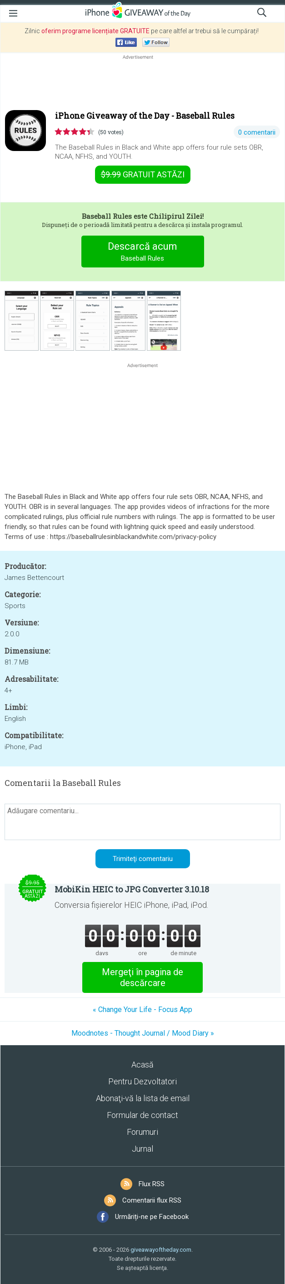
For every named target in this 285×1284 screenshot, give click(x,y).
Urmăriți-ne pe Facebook (152, 1217)
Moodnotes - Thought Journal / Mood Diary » (142, 1033)
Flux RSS (152, 1184)
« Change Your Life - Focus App (142, 1009)
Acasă (142, 1064)
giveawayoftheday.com (160, 1249)
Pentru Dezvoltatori (142, 1081)
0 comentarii (256, 132)
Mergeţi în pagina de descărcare (142, 977)
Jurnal (142, 1148)
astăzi (143, 174)
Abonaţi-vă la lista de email (143, 1098)
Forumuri (142, 1132)
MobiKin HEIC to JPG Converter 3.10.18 (132, 889)
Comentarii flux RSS (151, 1200)
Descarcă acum (142, 253)
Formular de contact (142, 1115)
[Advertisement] (142, 83)
